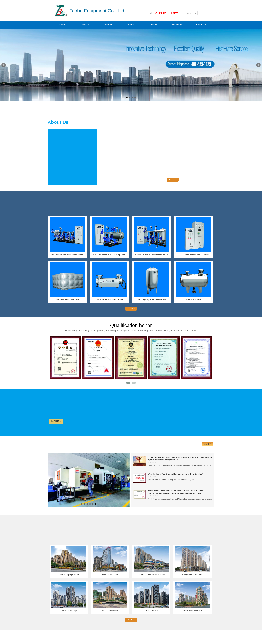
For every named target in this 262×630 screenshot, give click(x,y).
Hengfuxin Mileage (69, 611)
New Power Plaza (110, 575)
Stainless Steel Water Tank (67, 299)
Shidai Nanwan (151, 611)
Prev (3, 65)
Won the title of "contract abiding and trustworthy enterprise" (175, 474)
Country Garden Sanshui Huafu (151, 575)
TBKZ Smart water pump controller (194, 255)
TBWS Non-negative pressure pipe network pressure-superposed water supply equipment (109, 255)
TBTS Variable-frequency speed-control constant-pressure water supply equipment (68, 255)
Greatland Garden (110, 611)
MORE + (172, 180)
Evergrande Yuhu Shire (192, 575)
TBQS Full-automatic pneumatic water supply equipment (151, 255)
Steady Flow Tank (193, 299)
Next (258, 65)
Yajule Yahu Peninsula (192, 611)
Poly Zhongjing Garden (69, 575)
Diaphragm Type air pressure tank (151, 299)
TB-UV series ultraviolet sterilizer (110, 299)
